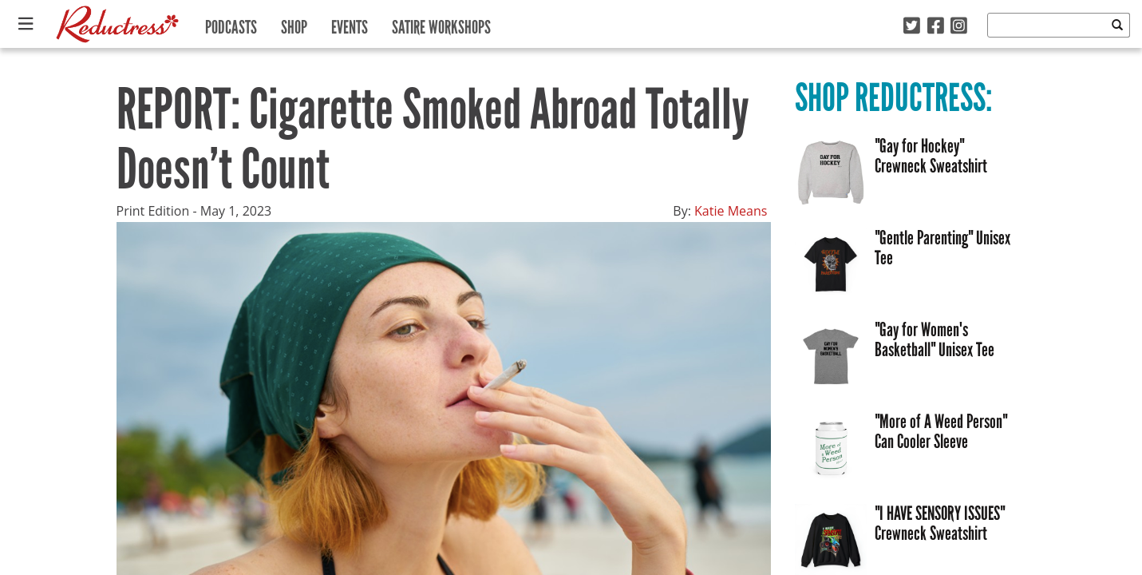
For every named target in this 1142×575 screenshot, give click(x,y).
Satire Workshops (441, 23)
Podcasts (231, 23)
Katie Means (730, 211)
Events (349, 23)
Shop (294, 23)
